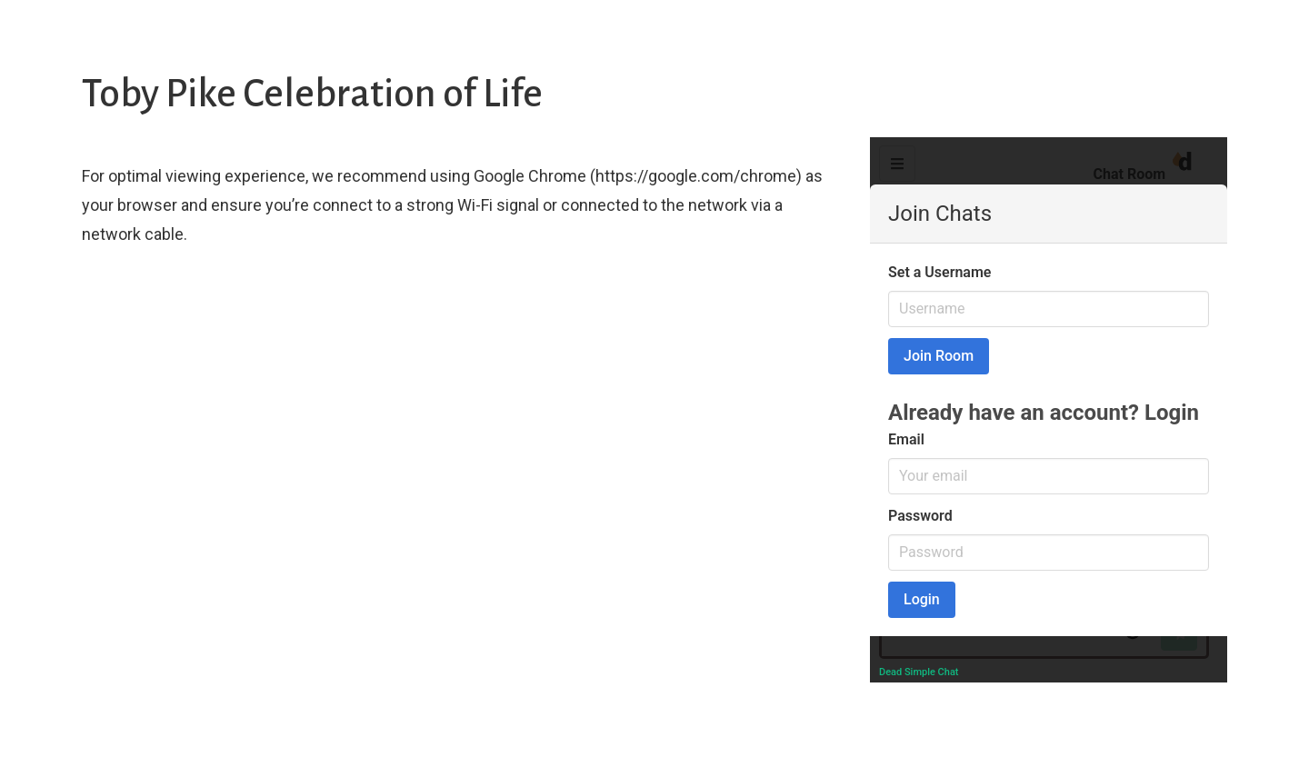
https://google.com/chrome (695, 175)
